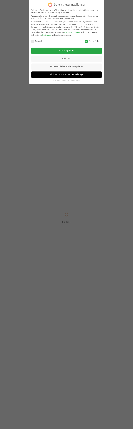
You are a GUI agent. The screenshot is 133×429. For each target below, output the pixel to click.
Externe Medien (92, 41)
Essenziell (36, 41)
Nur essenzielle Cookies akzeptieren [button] (66, 66)
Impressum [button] (78, 80)
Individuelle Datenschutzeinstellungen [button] (66, 74)
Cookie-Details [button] (56, 80)
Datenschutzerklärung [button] (68, 80)
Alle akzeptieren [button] (66, 50)
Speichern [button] (66, 58)
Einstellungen (47, 35)
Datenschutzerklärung (72, 32)
